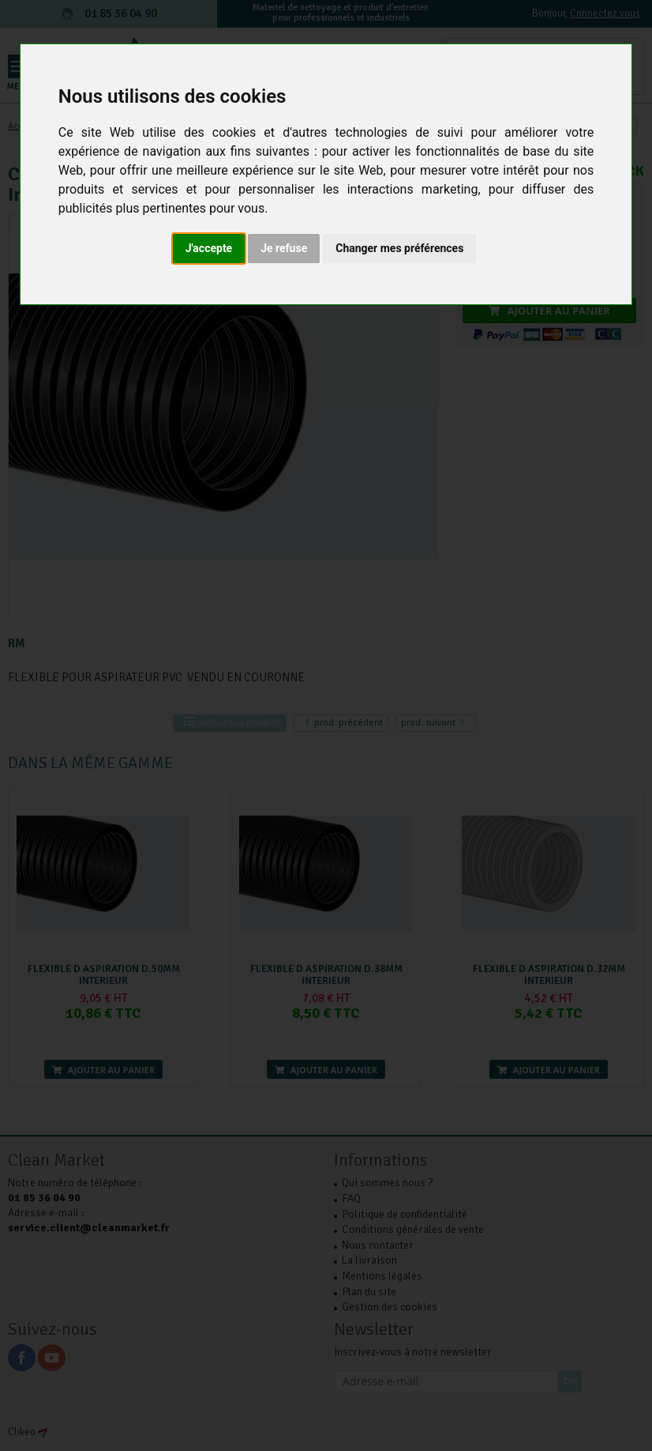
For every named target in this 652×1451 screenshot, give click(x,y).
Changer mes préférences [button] (399, 248)
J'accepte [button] (209, 248)
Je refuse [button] (283, 248)
